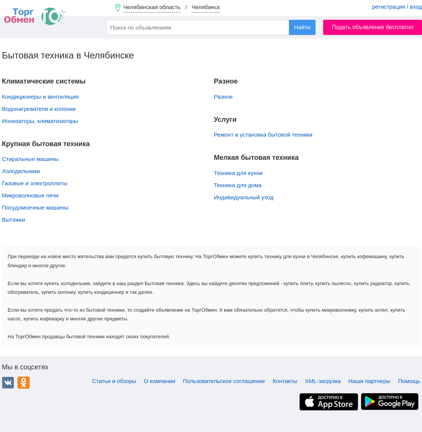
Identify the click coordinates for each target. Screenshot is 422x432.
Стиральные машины (30, 159)
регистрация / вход (397, 6)
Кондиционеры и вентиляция (40, 96)
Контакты (285, 381)
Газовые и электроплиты (34, 183)
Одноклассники (23, 383)
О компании (159, 381)
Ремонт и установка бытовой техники (263, 134)
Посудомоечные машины (35, 207)
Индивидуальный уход (244, 197)
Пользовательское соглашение (224, 381)
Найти (302, 27)
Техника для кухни (238, 173)
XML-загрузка (323, 381)
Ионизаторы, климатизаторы (40, 121)
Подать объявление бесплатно (373, 27)
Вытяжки (13, 219)
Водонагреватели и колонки (38, 109)
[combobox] (211, 27)
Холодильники (21, 171)
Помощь (409, 381)
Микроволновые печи (30, 195)
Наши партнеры (369, 381)
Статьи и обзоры (114, 381)
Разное (223, 96)
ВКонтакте (8, 383)
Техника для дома (238, 185)
